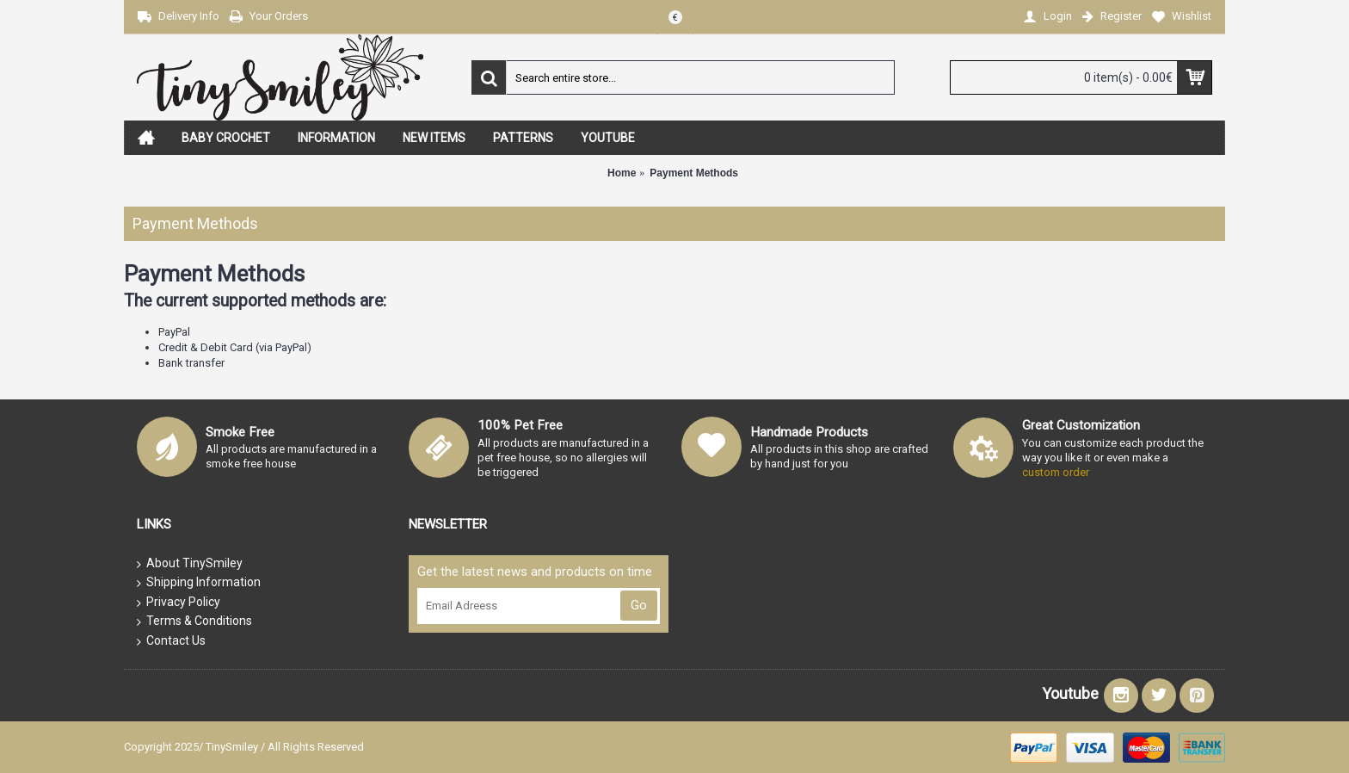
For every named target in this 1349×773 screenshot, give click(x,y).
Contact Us (171, 641)
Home (621, 173)
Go (639, 605)
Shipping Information (199, 583)
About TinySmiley (190, 564)
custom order (1055, 472)
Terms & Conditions (194, 621)
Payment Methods (694, 173)
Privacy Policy (178, 602)
